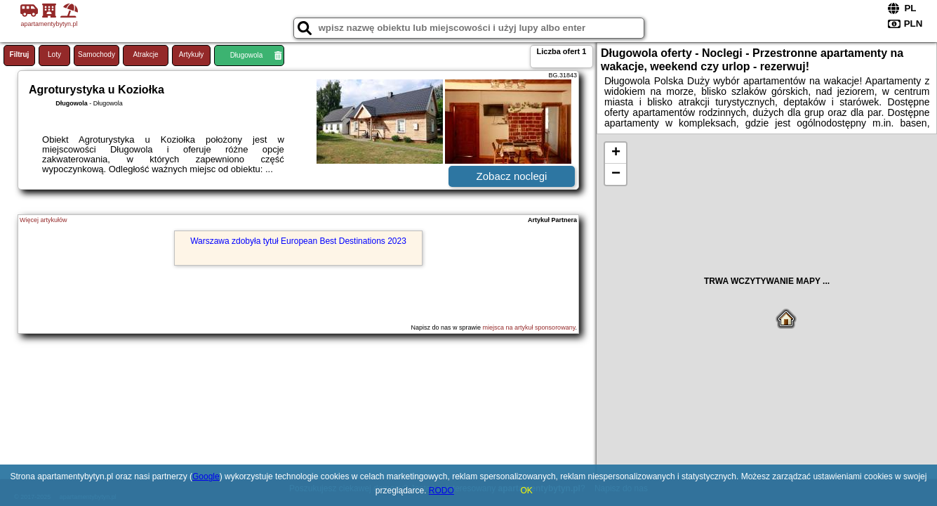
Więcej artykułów (43, 219)
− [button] (615, 174)
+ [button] (615, 153)
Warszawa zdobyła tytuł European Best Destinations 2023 (298, 241)
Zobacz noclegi (512, 176)
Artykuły (191, 54)
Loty (54, 54)
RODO (441, 490)
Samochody (96, 54)
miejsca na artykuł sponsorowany (529, 327)
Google (206, 476)
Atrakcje (145, 54)
